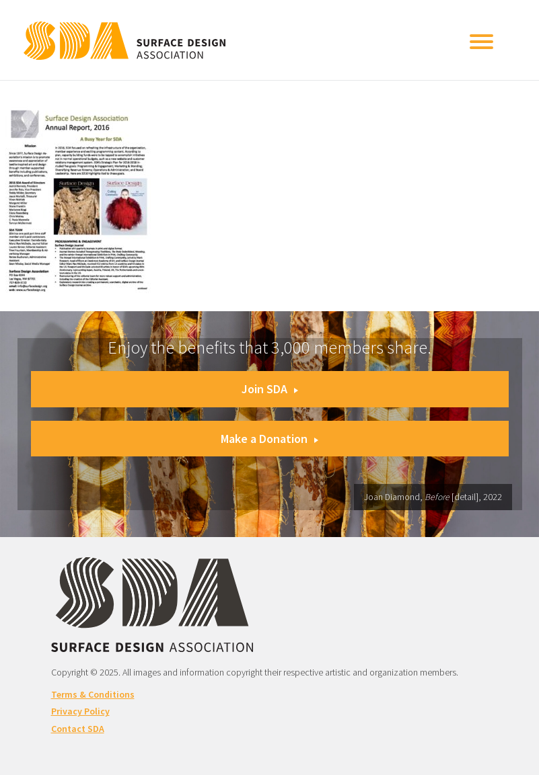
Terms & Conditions (93, 694)
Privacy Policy (80, 711)
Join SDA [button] (270, 389)
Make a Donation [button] (269, 438)
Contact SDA (77, 729)
